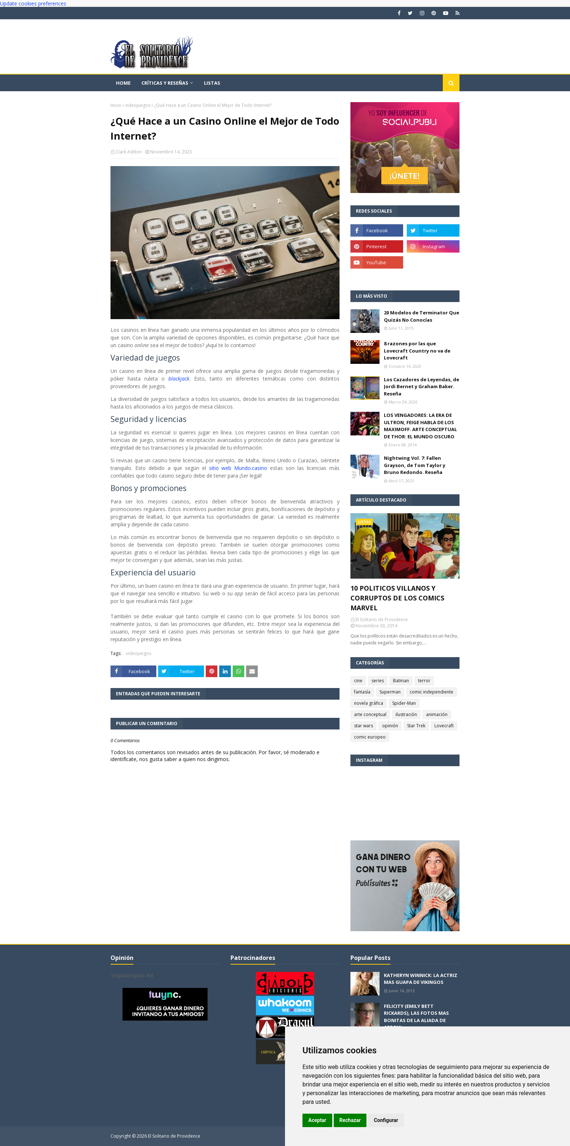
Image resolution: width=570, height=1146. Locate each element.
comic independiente (431, 692)
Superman (390, 692)
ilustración (406, 714)
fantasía (362, 692)
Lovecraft (444, 726)
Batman (401, 680)
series (378, 680)
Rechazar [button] (350, 1120)
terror (424, 680)
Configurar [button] (386, 1120)
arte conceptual (370, 714)
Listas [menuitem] (212, 83)
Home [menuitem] (123, 83)
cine (358, 680)
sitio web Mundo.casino (238, 468)
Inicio (116, 105)
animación (436, 714)
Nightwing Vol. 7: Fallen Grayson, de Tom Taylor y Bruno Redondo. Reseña (414, 465)
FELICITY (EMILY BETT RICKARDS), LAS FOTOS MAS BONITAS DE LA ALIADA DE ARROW (416, 1017)
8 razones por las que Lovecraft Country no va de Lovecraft (417, 350)
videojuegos (137, 105)
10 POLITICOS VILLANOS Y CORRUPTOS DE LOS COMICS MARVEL (397, 598)
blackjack (178, 378)
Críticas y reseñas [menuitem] (164, 83)
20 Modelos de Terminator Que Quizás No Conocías (421, 316)
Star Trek (416, 726)
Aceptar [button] (317, 1120)
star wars (363, 726)
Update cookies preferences (33, 3)
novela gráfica (368, 703)
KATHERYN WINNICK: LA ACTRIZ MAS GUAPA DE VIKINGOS (420, 979)
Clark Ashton (129, 152)
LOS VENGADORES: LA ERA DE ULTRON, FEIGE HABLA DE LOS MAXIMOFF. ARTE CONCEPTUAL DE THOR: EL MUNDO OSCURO (420, 426)
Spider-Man (404, 703)
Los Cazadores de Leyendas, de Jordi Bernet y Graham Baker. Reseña (421, 386)
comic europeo (370, 737)
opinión (390, 726)
